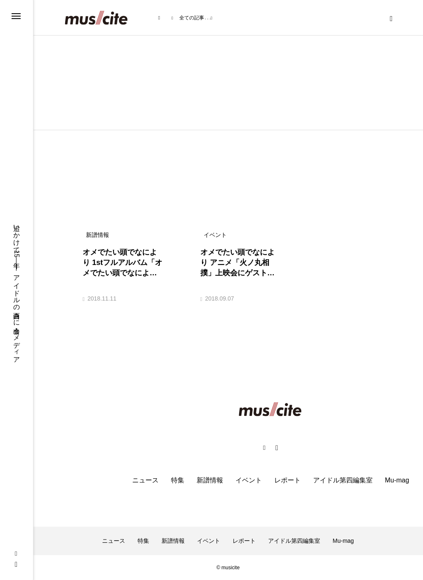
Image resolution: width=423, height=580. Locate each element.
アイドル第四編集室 (343, 480)
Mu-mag (397, 480)
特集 (177, 480)
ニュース (145, 480)
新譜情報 (210, 480)
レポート (287, 480)
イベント (248, 480)
